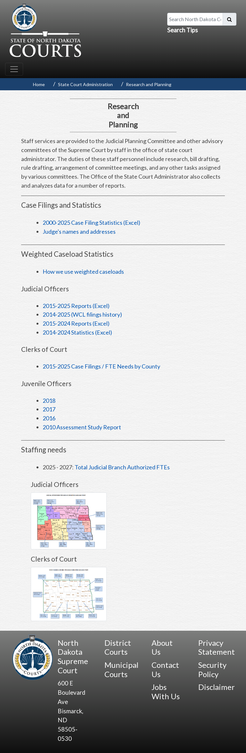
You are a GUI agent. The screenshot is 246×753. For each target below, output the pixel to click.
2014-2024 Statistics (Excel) (77, 332)
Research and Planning (148, 84)
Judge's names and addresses (79, 231)
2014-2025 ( (82, 314)
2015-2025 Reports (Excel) (76, 305)
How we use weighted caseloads (83, 271)
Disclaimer (216, 687)
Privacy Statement (216, 647)
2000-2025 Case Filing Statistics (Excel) (91, 222)
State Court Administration (85, 84)
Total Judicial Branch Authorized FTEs (122, 467)
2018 (49, 400)
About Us (162, 647)
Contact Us (165, 669)
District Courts (117, 647)
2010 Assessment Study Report (82, 427)
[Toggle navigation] (14, 69)
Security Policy (212, 669)
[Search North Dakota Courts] (195, 19)
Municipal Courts (121, 669)
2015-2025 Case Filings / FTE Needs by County (101, 366)
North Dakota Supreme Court (73, 656)
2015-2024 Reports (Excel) (76, 323)
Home (39, 84)
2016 (49, 418)
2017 (49, 409)
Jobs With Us (166, 691)
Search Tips (182, 30)
